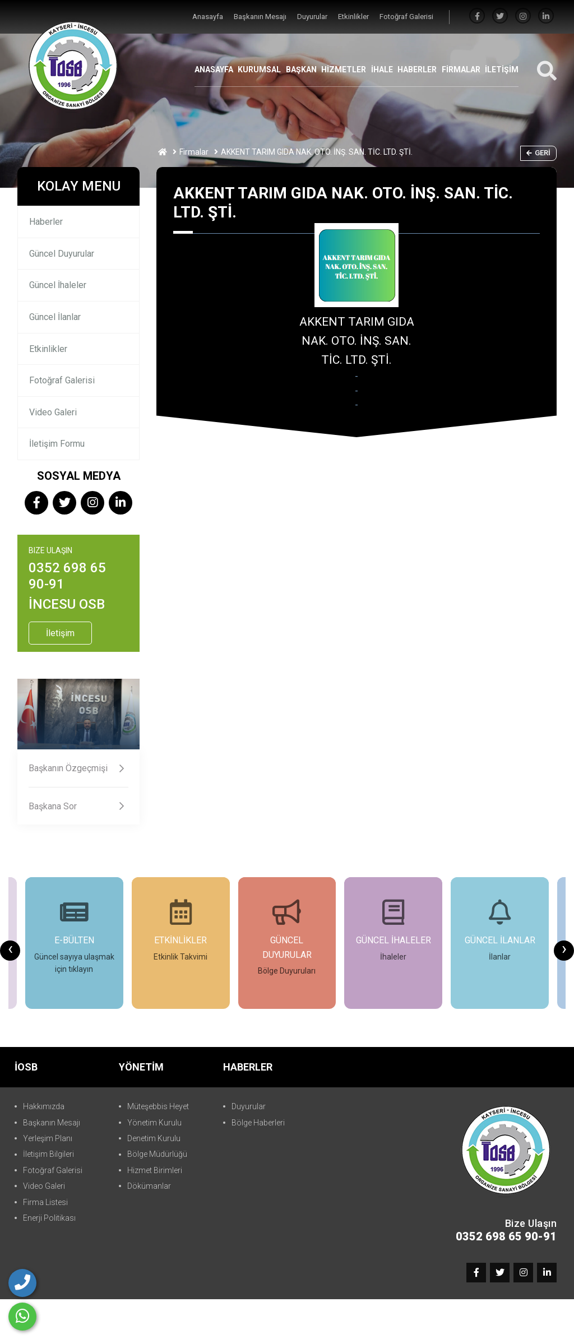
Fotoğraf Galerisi (406, 16)
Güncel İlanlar (55, 317)
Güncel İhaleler (57, 285)
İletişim (60, 633)
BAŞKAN (301, 69)
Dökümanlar (149, 1186)
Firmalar (194, 151)
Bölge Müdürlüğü (157, 1154)
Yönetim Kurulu (154, 1122)
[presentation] (10, 950)
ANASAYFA (214, 69)
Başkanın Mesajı (261, 16)
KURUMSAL (259, 69)
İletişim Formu (57, 443)
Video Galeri (53, 412)
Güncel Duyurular (61, 253)
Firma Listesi (45, 1202)
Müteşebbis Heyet (158, 1106)
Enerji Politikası (49, 1217)
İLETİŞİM (502, 69)
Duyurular (313, 16)
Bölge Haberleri (258, 1122)
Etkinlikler (354, 16)
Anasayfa (208, 16)
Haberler (46, 221)
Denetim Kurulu (153, 1138)
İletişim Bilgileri (48, 1154)
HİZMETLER (343, 69)
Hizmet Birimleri (154, 1170)
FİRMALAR (461, 69)
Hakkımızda (43, 1106)
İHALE (382, 69)
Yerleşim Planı (47, 1138)
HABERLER (417, 69)
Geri (538, 153)
